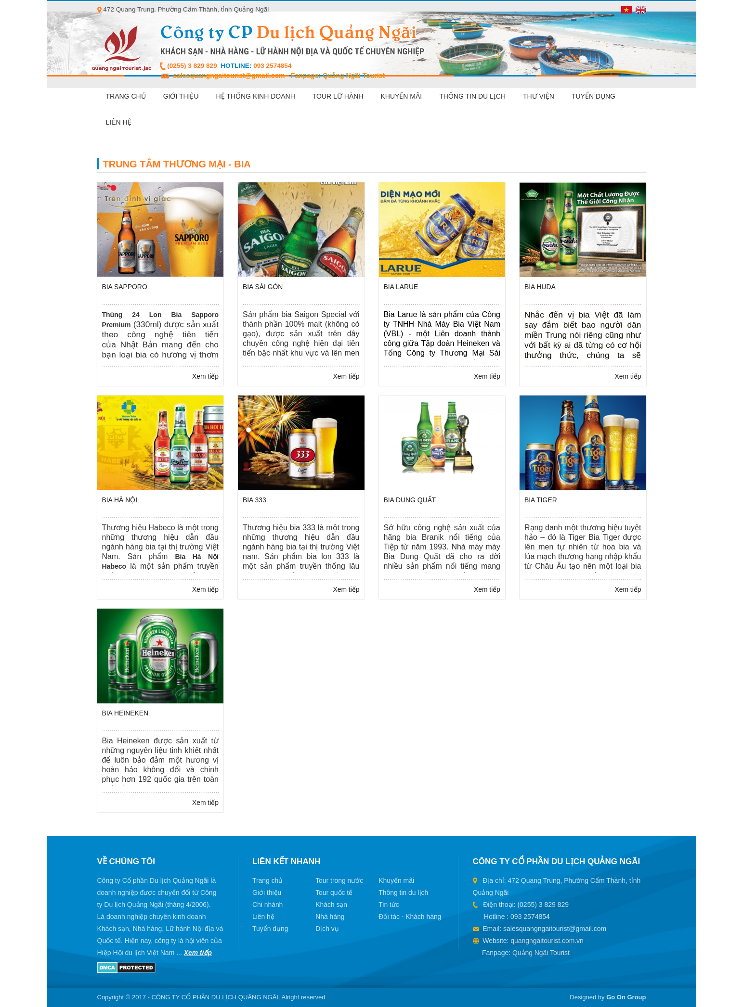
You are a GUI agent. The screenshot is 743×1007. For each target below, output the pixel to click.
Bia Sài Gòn (263, 287)
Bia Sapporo (125, 287)
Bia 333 (254, 500)
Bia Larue (401, 287)
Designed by (608, 997)
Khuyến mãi (401, 96)
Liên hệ (118, 122)
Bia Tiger (540, 500)
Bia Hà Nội (120, 500)
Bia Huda (540, 287)
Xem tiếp (205, 376)
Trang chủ (126, 96)
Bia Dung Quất (410, 500)
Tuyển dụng (593, 96)
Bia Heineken (125, 713)
